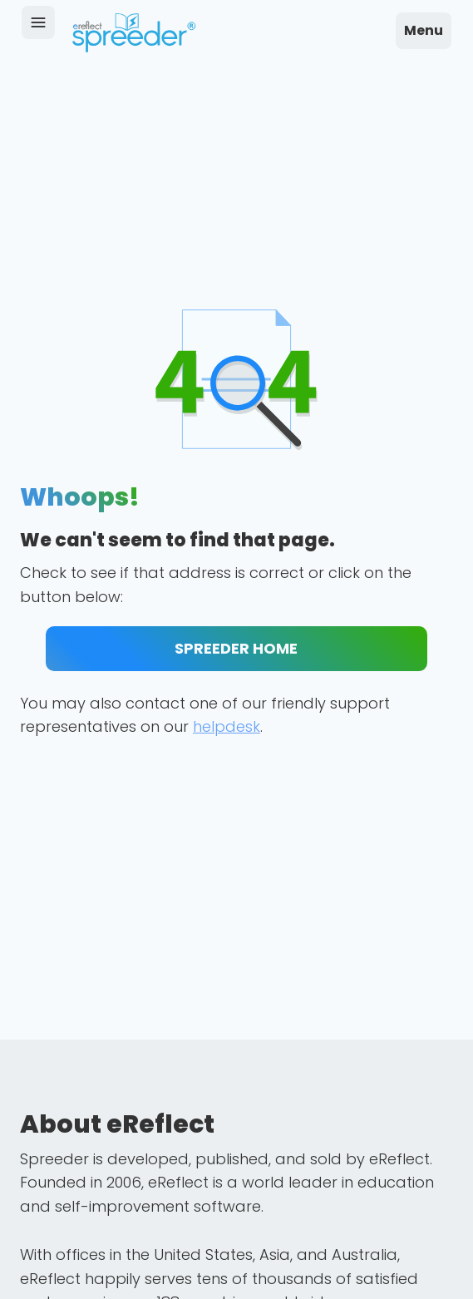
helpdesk (226, 726)
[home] (134, 32)
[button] (423, 31)
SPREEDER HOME (236, 648)
